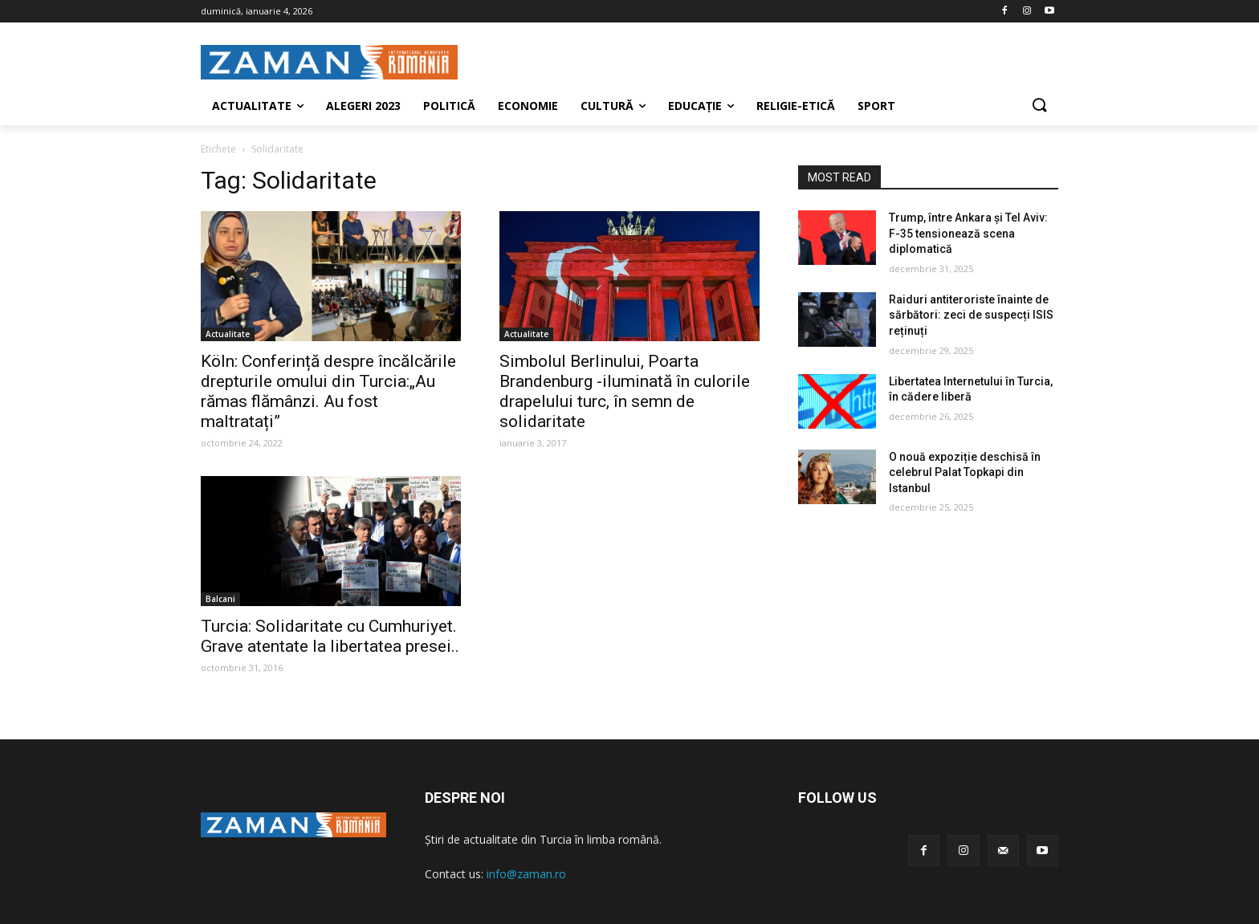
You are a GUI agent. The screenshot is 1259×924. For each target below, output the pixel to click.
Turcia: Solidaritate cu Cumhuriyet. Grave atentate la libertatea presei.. (330, 636)
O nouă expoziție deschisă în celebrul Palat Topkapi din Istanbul (965, 472)
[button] (1039, 106)
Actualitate (228, 334)
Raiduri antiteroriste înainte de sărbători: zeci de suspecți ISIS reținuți (971, 315)
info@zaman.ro (526, 873)
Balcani (220, 598)
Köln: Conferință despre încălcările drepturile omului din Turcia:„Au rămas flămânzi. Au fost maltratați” (328, 391)
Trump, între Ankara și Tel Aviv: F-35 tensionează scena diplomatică (968, 233)
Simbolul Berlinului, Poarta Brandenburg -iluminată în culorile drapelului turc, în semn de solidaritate (624, 391)
